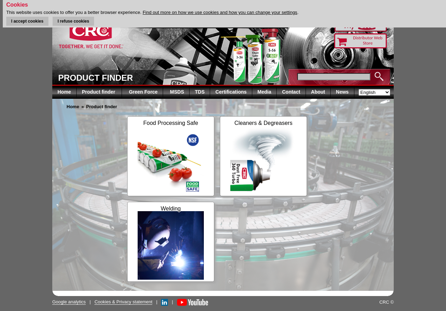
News (342, 92)
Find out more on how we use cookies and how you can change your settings (220, 12)
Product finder (99, 92)
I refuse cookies (73, 21)
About (318, 92)
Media (264, 92)
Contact (291, 92)
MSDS (177, 92)
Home (64, 92)
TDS (200, 92)
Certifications (230, 92)
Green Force (143, 92)
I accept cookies (27, 21)
